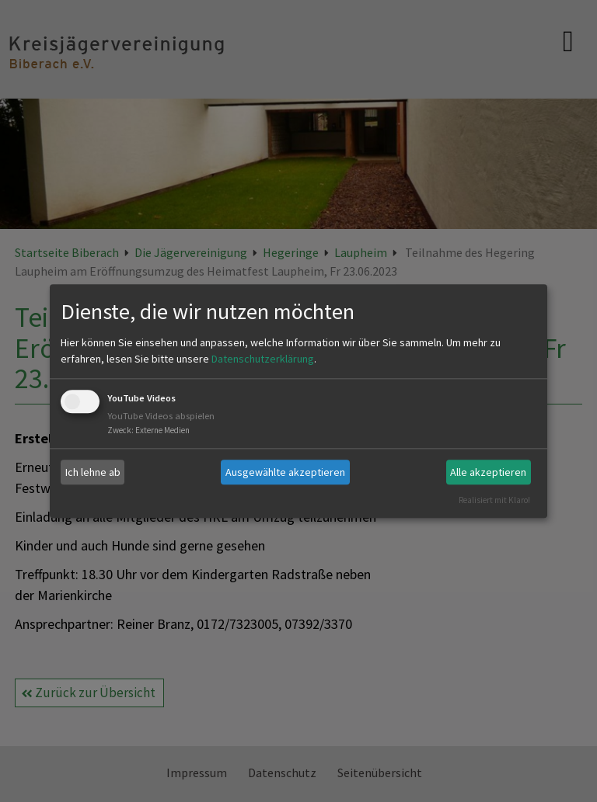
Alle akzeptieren (488, 472)
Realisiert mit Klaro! (494, 500)
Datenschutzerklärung (262, 359)
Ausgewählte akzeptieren (285, 472)
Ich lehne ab (92, 472)
